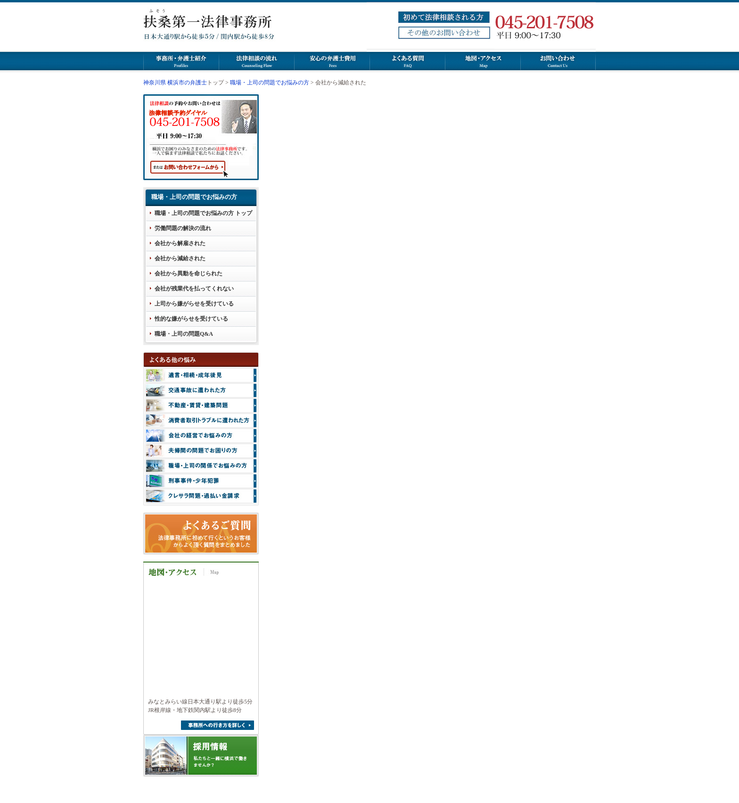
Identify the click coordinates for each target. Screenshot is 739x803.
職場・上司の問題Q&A (184, 334)
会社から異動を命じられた (188, 273)
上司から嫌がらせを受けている (194, 303)
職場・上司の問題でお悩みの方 (269, 82)
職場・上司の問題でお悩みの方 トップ (203, 213)
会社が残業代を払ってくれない (194, 288)
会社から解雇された (180, 243)
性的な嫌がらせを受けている (191, 318)
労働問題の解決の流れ (183, 228)
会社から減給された (180, 258)
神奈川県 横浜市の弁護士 (175, 82)
